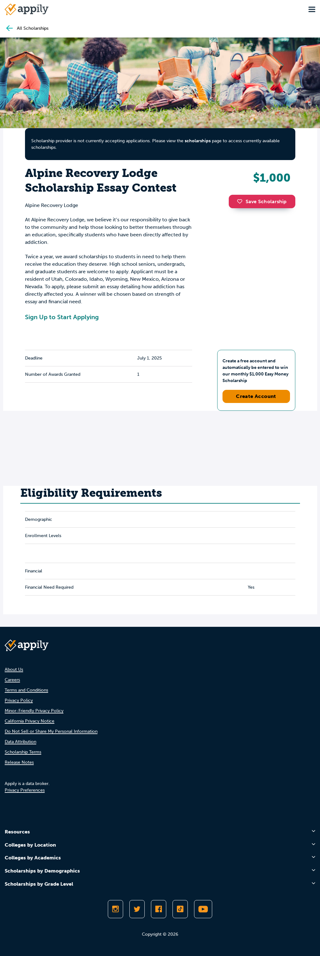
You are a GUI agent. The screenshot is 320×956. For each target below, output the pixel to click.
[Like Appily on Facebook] (158, 909)
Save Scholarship (262, 201)
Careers (12, 679)
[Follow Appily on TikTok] (180, 909)
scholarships (198, 140)
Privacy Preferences (25, 790)
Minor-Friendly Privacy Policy (34, 710)
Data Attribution (20, 741)
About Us (14, 669)
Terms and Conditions (26, 690)
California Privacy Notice (29, 721)
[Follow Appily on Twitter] (137, 909)
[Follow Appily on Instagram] (115, 909)
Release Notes (19, 762)
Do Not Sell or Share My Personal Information (51, 731)
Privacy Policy (19, 700)
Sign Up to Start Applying (62, 317)
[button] (241, 201)
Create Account (256, 396)
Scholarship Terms (23, 752)
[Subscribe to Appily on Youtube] (203, 909)
